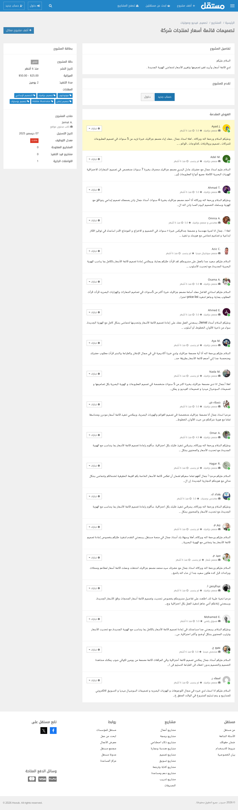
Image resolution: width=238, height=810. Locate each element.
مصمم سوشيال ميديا (206, 253)
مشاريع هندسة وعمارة (163, 748)
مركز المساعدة (108, 761)
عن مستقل (229, 730)
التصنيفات (170, 785)
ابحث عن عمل (108, 736)
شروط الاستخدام (225, 748)
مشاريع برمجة (168, 736)
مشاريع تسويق (167, 761)
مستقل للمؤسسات (106, 730)
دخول (147, 96)
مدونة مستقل (108, 754)
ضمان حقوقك (227, 742)
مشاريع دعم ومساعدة (163, 773)
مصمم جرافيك (210, 131)
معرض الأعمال (108, 742)
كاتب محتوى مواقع (60, 127)
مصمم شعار (211, 560)
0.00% (34, 140)
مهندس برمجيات (209, 499)
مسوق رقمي (210, 621)
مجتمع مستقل (108, 748)
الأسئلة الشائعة (227, 736)
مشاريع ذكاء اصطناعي (163, 742)
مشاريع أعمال (168, 730)
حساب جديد (164, 96)
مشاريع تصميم (168, 754)
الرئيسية (230, 22)
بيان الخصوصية (226, 754)
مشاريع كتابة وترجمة (164, 767)
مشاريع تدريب (168, 779)
